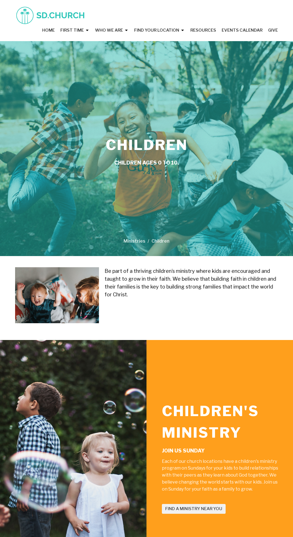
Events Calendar (242, 30)
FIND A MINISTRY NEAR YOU (193, 508)
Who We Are (112, 30)
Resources (203, 30)
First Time (74, 30)
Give (273, 30)
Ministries (134, 241)
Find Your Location (159, 30)
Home (48, 30)
